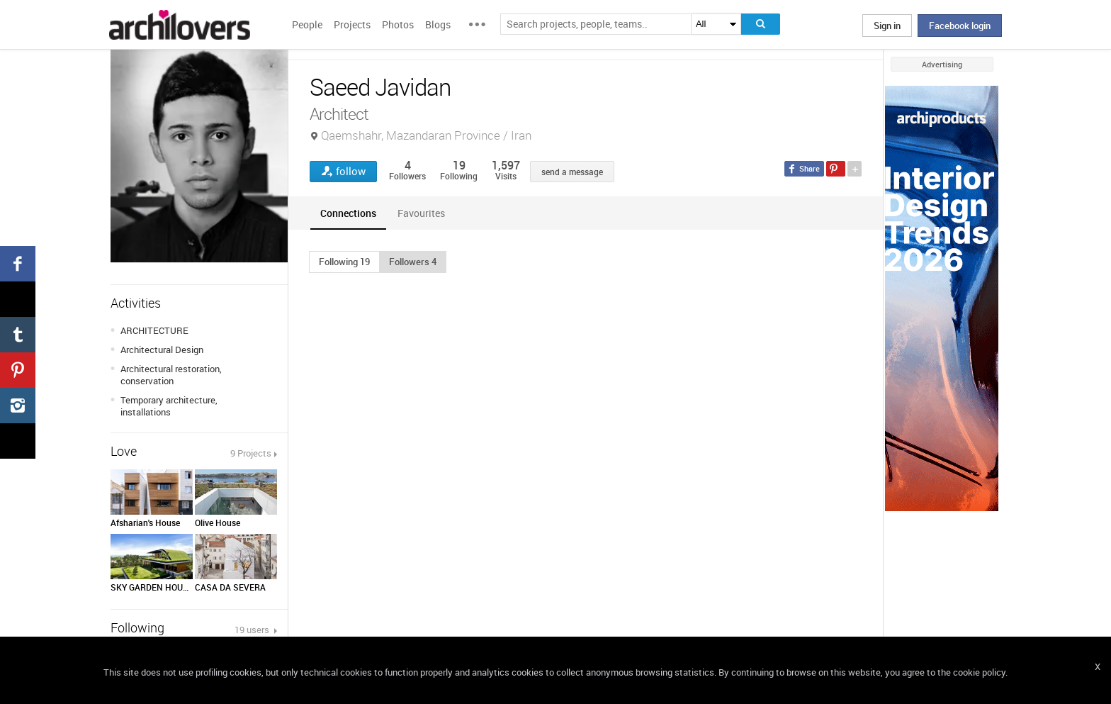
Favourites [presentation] (421, 213)
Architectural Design (161, 349)
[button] (344, 261)
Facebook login (960, 25)
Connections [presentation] (348, 213)
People (307, 24)
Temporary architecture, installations (169, 405)
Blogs (438, 24)
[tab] (348, 213)
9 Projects (250, 453)
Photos (398, 24)
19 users (253, 629)
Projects (352, 24)
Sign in (887, 25)
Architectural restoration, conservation (171, 374)
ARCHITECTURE (154, 330)
